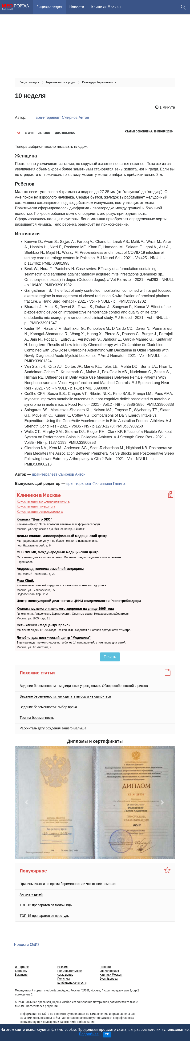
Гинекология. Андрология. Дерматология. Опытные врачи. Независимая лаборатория (73, 613)
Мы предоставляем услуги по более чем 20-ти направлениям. (57, 540)
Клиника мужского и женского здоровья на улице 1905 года (65, 608)
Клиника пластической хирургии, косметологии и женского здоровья (61, 585)
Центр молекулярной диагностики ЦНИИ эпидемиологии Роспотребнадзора (79, 601)
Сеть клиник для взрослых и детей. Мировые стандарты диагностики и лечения (69, 557)
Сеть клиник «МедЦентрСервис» (43, 625)
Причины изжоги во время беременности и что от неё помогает (68, 884)
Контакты (21, 971)
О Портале (22, 967)
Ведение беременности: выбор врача (48, 707)
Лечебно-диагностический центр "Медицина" (54, 637)
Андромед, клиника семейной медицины (50, 569)
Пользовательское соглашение (69, 973)
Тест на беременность (37, 717)
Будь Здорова (109, 978)
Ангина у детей (31, 894)
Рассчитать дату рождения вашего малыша (53, 728)
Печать (110, 657)
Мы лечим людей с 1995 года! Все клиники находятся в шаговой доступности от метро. (74, 630)
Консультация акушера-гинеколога (43, 501)
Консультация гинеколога (36, 506)
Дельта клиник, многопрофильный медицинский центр (62, 536)
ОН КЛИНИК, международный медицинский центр (57, 552)
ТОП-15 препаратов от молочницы (46, 905)
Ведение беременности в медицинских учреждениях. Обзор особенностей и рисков (84, 686)
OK (107, 1034)
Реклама (63, 967)
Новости (76, 7)
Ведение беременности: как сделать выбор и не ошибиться (65, 696)
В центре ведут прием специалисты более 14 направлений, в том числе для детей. (71, 642)
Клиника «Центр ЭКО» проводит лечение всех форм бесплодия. (59, 524)
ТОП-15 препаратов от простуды (44, 916)
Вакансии (21, 974)
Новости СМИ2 (26, 944)
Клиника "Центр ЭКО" (34, 519)
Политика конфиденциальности (72, 980)
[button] (27, 802)
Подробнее (89, 1034)
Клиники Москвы (106, 7)
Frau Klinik (25, 580)
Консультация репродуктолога (40, 511)
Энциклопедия (49, 7)
